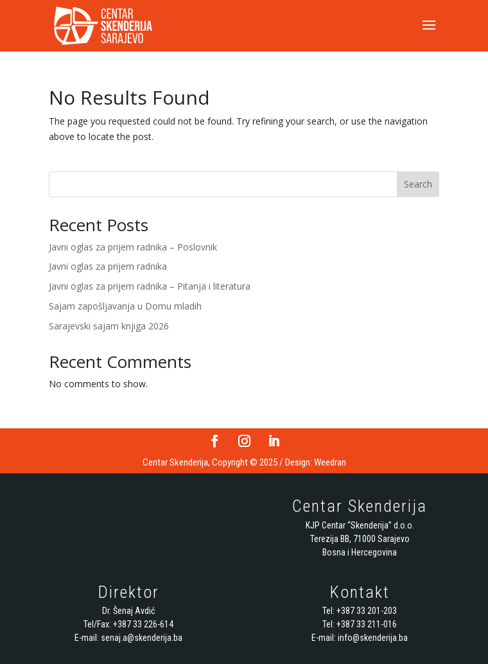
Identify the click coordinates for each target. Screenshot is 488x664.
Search (418, 184)
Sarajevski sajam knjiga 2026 (109, 326)
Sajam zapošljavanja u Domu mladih (125, 306)
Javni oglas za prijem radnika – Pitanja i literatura (149, 286)
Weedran (330, 462)
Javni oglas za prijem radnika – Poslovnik (133, 247)
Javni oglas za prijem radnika (108, 266)
